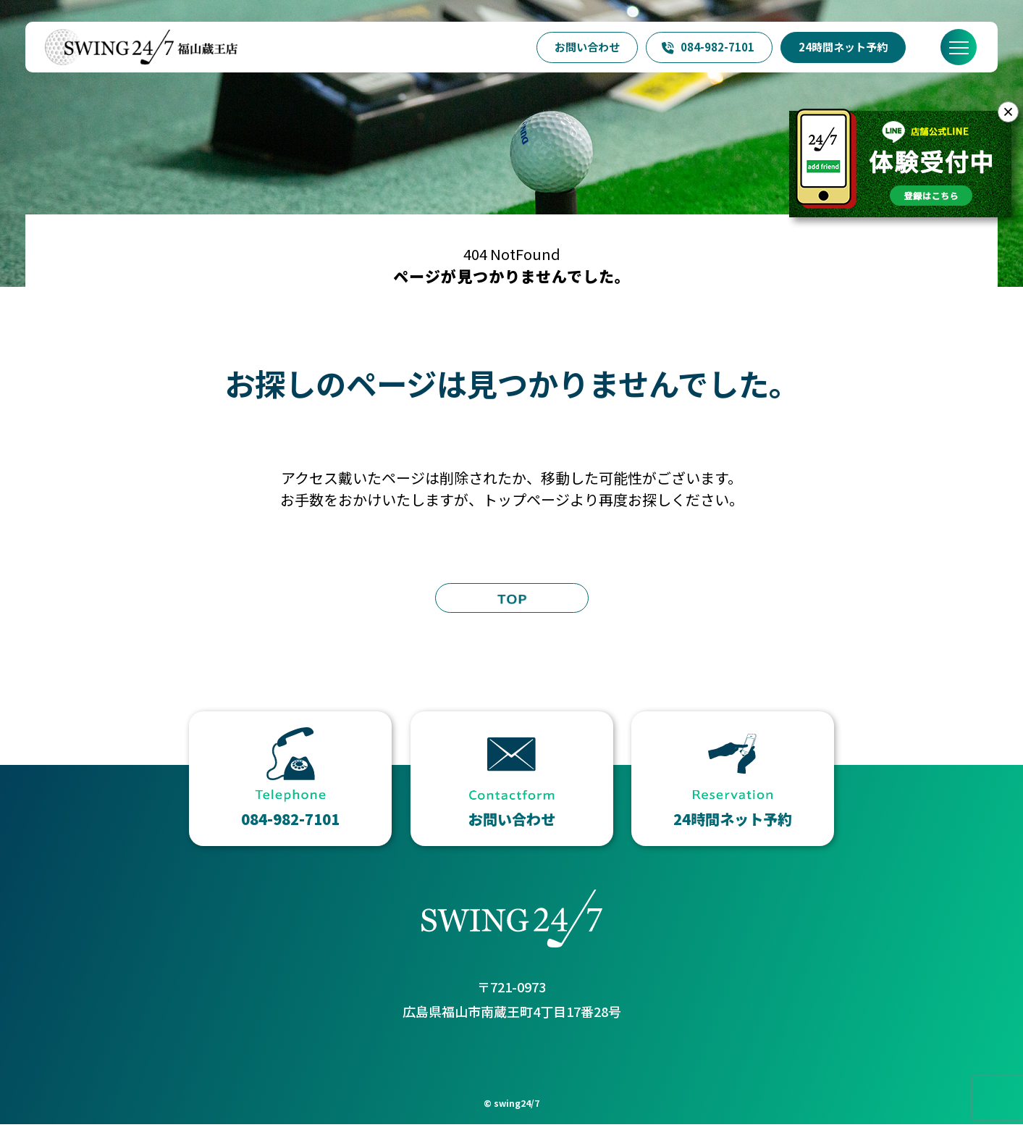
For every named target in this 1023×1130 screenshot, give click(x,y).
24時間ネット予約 (843, 46)
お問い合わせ (587, 46)
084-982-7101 (707, 47)
